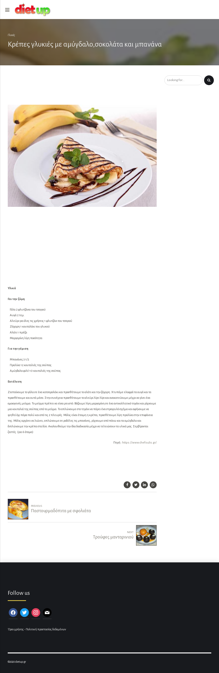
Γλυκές (11, 35)
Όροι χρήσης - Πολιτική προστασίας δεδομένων (37, 629)
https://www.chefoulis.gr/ (139, 442)
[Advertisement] (94, 89)
